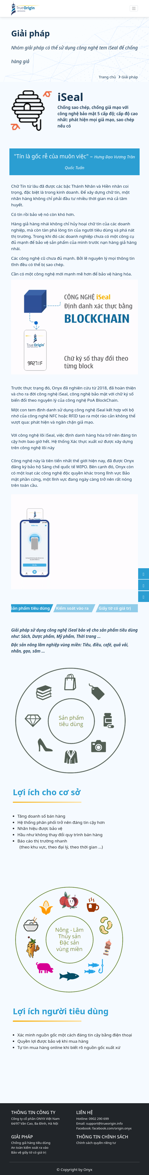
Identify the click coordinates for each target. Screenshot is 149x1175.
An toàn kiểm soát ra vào (29, 1147)
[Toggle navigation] (134, 8)
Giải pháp (127, 76)
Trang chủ (108, 76)
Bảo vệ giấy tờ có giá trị (28, 1152)
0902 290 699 (99, 1118)
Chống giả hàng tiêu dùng (30, 1143)
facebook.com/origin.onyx (112, 1128)
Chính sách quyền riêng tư (96, 1143)
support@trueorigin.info (104, 1123)
